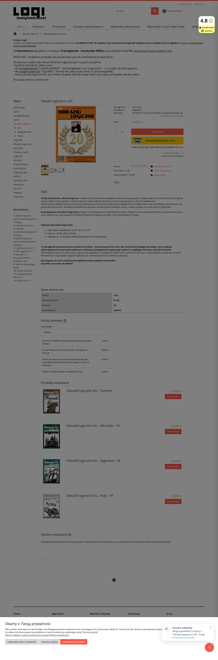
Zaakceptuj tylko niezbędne (21, 641)
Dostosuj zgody (49, 641)
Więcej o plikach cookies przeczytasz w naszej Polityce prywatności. (37, 635)
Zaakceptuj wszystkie (74, 641)
